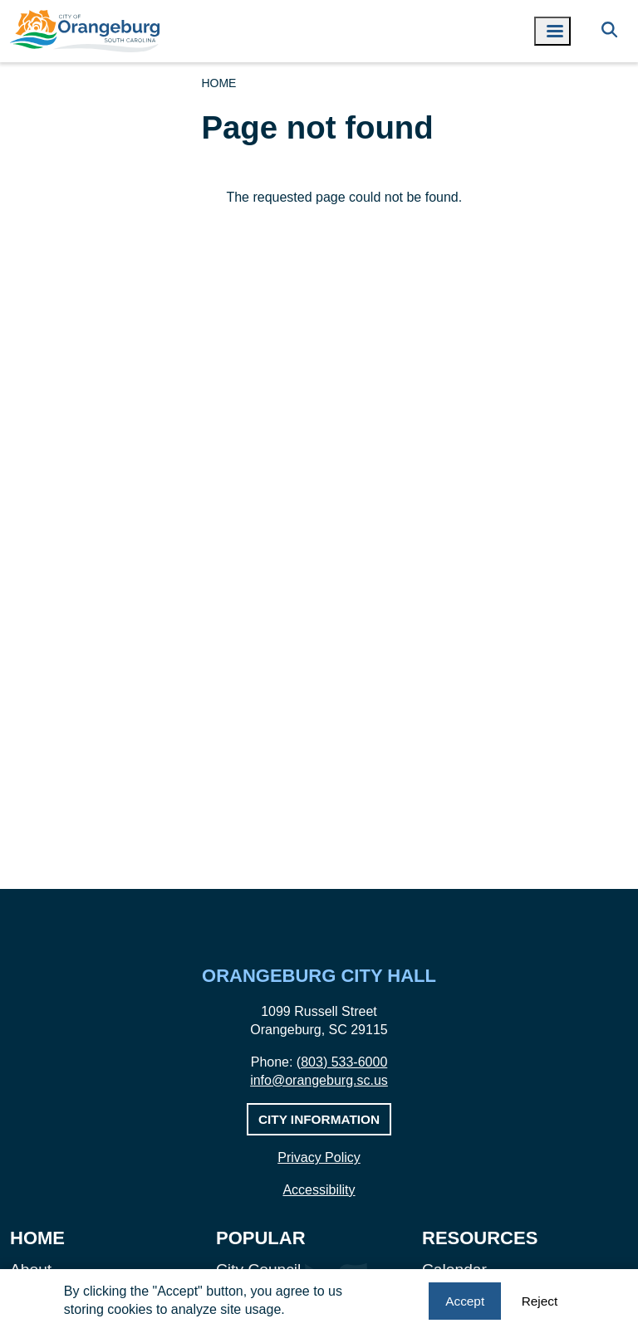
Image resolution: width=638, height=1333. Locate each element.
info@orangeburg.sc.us (319, 1080)
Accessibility (318, 1190)
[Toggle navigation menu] (552, 31)
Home (218, 83)
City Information (319, 1119)
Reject (540, 1302)
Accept (464, 1302)
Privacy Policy (319, 1157)
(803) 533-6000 (342, 1062)
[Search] (609, 31)
